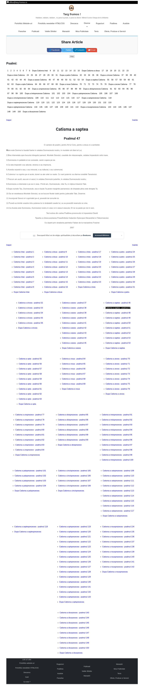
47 (54, 80)
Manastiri (66, 31)
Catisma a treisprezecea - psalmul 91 (117, 415)
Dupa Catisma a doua (91, 71)
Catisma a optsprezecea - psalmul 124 (75, 552)
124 (63, 103)
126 (73, 103)
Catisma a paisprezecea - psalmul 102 (30, 476)
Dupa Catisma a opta (27, 404)
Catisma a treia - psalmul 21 (89, 272)
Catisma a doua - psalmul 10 (56, 257)
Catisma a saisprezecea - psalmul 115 (118, 501)
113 (57, 98)
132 (104, 103)
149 (14, 112)
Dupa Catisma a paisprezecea (27, 491)
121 (48, 103)
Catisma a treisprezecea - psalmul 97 (117, 445)
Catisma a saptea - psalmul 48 (117, 313)
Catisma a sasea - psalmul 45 (74, 343)
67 (48, 84)
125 (68, 103)
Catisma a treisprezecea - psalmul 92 (117, 420)
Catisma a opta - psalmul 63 (30, 399)
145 (119, 107)
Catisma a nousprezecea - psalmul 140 (118, 557)
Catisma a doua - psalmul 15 (56, 282)
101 (53, 93)
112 (52, 98)
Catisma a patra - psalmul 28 (123, 272)
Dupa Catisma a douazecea (71, 653)
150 (19, 112)
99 (17, 93)
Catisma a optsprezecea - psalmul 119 (75, 527)
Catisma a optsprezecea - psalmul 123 (75, 547)
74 (97, 84)
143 (109, 107)
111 (47, 98)
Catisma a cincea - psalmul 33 (30, 308)
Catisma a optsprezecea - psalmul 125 (75, 557)
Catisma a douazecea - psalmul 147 (74, 633)
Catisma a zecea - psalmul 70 (118, 359)
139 (61, 107)
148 (8, 112)
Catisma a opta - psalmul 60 (30, 384)
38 (127, 75)
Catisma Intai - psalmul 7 (24, 282)
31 (57, 75)
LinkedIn (80, 50)
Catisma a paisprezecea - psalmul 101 (30, 471)
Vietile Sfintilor (50, 31)
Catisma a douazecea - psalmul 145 (74, 623)
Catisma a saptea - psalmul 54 (117, 343)
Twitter (67, 50)
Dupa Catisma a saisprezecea (115, 516)
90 (80, 89)
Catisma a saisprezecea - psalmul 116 (118, 506)
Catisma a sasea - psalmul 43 (74, 333)
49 (62, 80)
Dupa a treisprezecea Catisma (37, 93)
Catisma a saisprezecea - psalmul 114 (118, 496)
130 (94, 103)
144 (114, 107)
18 (107, 71)
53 (79, 80)
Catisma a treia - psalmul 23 (89, 282)
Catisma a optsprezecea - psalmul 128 (75, 572)
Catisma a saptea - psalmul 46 (117, 303)
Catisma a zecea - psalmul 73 (118, 374)
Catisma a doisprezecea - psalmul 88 (73, 430)
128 (84, 103)
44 (21, 80)
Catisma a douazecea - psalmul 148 (74, 638)
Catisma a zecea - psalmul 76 (118, 389)
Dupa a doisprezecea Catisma (95, 89)
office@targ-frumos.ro (18, 2)
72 (89, 84)
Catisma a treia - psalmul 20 (89, 267)
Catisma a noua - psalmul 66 (73, 369)
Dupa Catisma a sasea (71, 348)
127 (78, 103)
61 (133, 80)
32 (81, 75)
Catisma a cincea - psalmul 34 (30, 313)
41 (8, 80)
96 (132, 89)
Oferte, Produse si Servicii (115, 31)
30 (53, 75)
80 (12, 89)
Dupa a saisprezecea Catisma (94, 98)
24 (28, 75)
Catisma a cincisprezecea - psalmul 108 (74, 486)
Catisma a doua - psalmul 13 (56, 272)
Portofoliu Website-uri (23, 23)
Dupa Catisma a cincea (27, 328)
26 (36, 75)
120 (42, 103)
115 (67, 98)
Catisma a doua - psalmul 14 (56, 277)
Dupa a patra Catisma (69, 75)
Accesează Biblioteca (102, 235)
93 (119, 89)
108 (116, 93)
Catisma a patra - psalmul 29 (123, 277)
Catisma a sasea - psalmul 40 (74, 318)
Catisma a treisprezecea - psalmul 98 (117, 450)
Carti (27, 677)
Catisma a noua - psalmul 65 (73, 364)
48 (58, 80)
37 (123, 75)
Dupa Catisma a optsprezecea (71, 602)
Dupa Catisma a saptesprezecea (27, 532)
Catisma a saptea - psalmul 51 (117, 328)
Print (72, 56)
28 (44, 75)
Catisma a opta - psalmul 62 (30, 394)
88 (72, 89)
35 (93, 75)
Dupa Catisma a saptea (115, 348)
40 (135, 75)
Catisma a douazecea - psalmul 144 (74, 618)
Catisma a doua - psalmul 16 (56, 287)
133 (109, 103)
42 (12, 80)
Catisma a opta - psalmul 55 (30, 359)
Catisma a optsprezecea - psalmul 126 (75, 562)
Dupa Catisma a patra (120, 292)
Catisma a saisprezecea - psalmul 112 (118, 486)
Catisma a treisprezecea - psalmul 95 (117, 435)
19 (111, 71)
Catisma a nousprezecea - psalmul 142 (118, 567)
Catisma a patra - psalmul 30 (123, 282)
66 (44, 84)
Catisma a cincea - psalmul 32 (30, 303)
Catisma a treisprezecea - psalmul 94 (117, 430)
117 (78, 98)
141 (71, 107)
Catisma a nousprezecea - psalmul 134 (118, 527)
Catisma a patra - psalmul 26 (123, 262)
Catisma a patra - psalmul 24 (123, 252)
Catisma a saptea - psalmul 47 (117, 308)
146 (125, 107)
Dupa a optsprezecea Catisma (19, 107)
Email (91, 50)
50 (66, 80)
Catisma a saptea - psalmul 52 (117, 333)
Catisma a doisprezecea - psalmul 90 (73, 440)
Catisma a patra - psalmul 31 (123, 287)
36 (97, 75)
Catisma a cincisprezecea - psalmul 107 (74, 481)
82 (21, 89)
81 (17, 89)
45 (25, 80)
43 (17, 80)
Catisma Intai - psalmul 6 (24, 277)
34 (89, 75)
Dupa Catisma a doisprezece (70, 445)
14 (70, 71)
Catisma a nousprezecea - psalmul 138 (118, 547)
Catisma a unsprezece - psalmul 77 (29, 415)
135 (40, 107)
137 (51, 107)
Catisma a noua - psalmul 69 (73, 384)
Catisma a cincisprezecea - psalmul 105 (74, 471)
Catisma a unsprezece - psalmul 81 (29, 435)
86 (64, 89)
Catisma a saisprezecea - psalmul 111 (118, 481)
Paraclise (22, 31)
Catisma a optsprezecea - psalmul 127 (75, 567)
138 (56, 107)
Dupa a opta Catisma (24, 84)
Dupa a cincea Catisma (109, 75)
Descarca (74, 23)
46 (50, 80)
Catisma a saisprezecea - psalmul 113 (118, 491)
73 (93, 84)
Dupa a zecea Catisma (118, 84)
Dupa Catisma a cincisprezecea (71, 491)
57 (116, 80)
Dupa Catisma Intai (21, 292)
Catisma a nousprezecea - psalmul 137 (118, 542)
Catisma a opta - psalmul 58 (30, 374)
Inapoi (8, 120)
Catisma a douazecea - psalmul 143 (74, 613)
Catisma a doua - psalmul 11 (56, 262)
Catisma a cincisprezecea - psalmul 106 (74, 476)
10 (54, 71)
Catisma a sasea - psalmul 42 (74, 328)
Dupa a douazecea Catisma (34, 112)
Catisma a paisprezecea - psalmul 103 (30, 481)
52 (74, 80)
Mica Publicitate (82, 31)
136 (46, 107)
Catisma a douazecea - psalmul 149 (74, 643)
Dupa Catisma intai (40, 71)
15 (75, 71)
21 (119, 71)
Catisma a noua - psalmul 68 (73, 379)
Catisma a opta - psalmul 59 (30, 379)
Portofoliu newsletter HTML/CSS (51, 23)
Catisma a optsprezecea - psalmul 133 (75, 597)
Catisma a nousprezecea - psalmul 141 (118, 562)
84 (29, 89)
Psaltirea (113, 23)
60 (129, 80)
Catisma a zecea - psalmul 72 (118, 369)
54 (83, 80)
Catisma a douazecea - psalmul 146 (74, 628)
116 (72, 98)
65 (40, 84)
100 (21, 93)
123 (58, 103)
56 (112, 80)
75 (101, 84)
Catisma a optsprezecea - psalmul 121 (75, 537)
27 (40, 75)
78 (134, 84)
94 (123, 89)
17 (103, 71)
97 (8, 93)
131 (99, 103)
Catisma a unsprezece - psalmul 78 (29, 420)
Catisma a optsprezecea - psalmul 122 (75, 542)
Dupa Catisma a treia (86, 287)
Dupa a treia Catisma (16, 75)
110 (42, 98)
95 (127, 89)
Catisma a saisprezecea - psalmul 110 (118, 476)
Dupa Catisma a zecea (115, 394)
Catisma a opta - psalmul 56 (30, 364)
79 (8, 89)
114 (62, 98)
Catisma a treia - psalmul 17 (89, 252)
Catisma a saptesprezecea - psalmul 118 (31, 527)
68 (53, 84)
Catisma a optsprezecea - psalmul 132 (75, 592)
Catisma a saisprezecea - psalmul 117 (118, 511)
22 (123, 71)
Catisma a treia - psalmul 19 (89, 262)
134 (35, 107)
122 (53, 103)
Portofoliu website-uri (26, 663)
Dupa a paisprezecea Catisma (84, 93)
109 (37, 98)
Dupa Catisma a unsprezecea (27, 455)
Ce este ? (27, 682)
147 (130, 107)
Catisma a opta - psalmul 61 (30, 389)
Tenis (96, 31)
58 (121, 80)
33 (85, 75)
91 (111, 89)
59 (125, 80)
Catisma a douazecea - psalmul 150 (74, 648)
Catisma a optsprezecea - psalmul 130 (75, 582)
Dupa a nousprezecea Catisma (93, 107)
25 (32, 75)
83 (25, 89)
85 (59, 89)
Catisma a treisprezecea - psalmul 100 (117, 460)
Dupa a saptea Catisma (95, 80)
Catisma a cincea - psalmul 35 (30, 318)
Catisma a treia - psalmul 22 (89, 277)
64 (36, 84)
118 (109, 98)
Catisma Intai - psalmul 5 (24, 272)
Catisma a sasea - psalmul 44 (74, 338)
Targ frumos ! (72, 16)
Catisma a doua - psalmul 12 (56, 267)
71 (85, 84)
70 (81, 84)
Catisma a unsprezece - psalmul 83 (29, 445)
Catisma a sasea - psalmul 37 (74, 303)
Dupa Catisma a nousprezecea (115, 572)
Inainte (135, 120)
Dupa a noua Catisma (69, 84)
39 (131, 75)
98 (12, 93)
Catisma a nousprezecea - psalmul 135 (118, 532)
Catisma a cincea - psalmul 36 (30, 323)
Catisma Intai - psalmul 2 (24, 257)
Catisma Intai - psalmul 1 (24, 252)
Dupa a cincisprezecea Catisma (20, 98)
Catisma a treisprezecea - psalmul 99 (117, 455)
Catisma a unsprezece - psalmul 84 (29, 450)
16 (79, 71)
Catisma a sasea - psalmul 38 (74, 308)
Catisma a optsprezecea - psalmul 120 (75, 532)
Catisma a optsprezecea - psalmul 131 (75, 587)
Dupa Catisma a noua (71, 389)
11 (58, 71)
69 (57, 84)
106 (105, 93)
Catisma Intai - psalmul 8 (24, 287)
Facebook (54, 50)
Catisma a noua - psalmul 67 (73, 374)
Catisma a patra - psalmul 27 (123, 267)
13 (66, 71)
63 (12, 84)
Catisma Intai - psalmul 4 (24, 267)
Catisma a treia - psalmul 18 (89, 257)
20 (115, 71)
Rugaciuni (100, 23)
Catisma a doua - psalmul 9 (55, 252)
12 (62, 71)
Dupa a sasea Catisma (37, 80)
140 (66, 107)
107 (111, 93)
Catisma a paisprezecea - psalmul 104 (30, 486)
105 (100, 93)
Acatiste (126, 23)
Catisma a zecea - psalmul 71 (118, 364)
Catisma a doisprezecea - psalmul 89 (73, 435)
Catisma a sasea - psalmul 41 (74, 323)
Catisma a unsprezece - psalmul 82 (29, 440)
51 (70, 80)
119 (37, 103)
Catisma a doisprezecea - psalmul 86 (73, 420)
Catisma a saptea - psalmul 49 (117, 318)
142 (77, 107)
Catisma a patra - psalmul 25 (123, 257)
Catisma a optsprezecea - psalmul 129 (75, 577)
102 (58, 93)
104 (68, 93)
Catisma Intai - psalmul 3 (24, 262)
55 (108, 80)
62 (8, 84)
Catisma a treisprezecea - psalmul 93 (117, 425)
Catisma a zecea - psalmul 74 (118, 379)
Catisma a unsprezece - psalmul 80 (29, 430)
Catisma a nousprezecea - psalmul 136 (118, 537)
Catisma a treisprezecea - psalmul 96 (117, 440)
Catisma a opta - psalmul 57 (30, 369)
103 (63, 93)
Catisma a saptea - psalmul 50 (117, 323)
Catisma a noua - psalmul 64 (73, 359)
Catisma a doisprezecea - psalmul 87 (73, 425)
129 (89, 103)
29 (48, 75)
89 (76, 89)
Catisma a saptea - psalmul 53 (117, 338)
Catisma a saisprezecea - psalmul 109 (118, 471)
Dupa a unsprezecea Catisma (44, 89)
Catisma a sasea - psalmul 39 (74, 313)
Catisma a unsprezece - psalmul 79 (29, 425)
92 (115, 89)
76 (105, 84)
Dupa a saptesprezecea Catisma (20, 103)
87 (68, 89)
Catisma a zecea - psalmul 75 (118, 384)
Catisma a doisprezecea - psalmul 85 (73, 415)
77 (130, 84)
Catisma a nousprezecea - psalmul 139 (118, 552)
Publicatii (35, 31)
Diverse (87, 23)
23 (127, 71)
